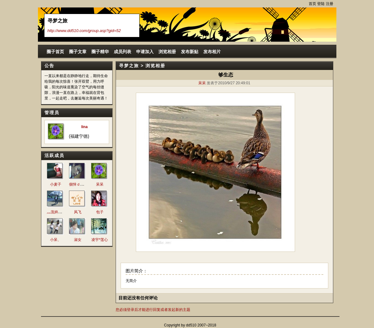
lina (84, 127)
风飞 (77, 212)
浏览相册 (167, 51)
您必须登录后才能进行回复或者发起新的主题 (153, 309)
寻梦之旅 (129, 65)
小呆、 (55, 240)
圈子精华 (100, 51)
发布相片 (212, 51)
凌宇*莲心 (99, 240)
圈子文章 (77, 51)
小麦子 (55, 184)
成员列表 (122, 51)
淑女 (77, 240)
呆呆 (100, 184)
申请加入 (145, 51)
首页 (312, 4)
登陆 (321, 4)
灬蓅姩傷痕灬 (58, 212)
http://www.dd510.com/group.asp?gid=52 (84, 30)
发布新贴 (189, 51)
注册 (329, 4)
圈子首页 (55, 51)
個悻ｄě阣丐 (79, 184)
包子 (100, 212)
